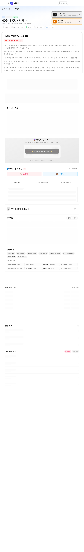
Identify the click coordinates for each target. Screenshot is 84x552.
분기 (74, 218)
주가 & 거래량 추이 (66, 182)
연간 (69, 218)
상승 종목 (67, 351)
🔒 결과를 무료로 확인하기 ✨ (42, 151)
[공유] (26, 20)
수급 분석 (17, 182)
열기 (75, 209)
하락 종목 (75, 351)
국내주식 (9, 9)
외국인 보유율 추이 (42, 182)
